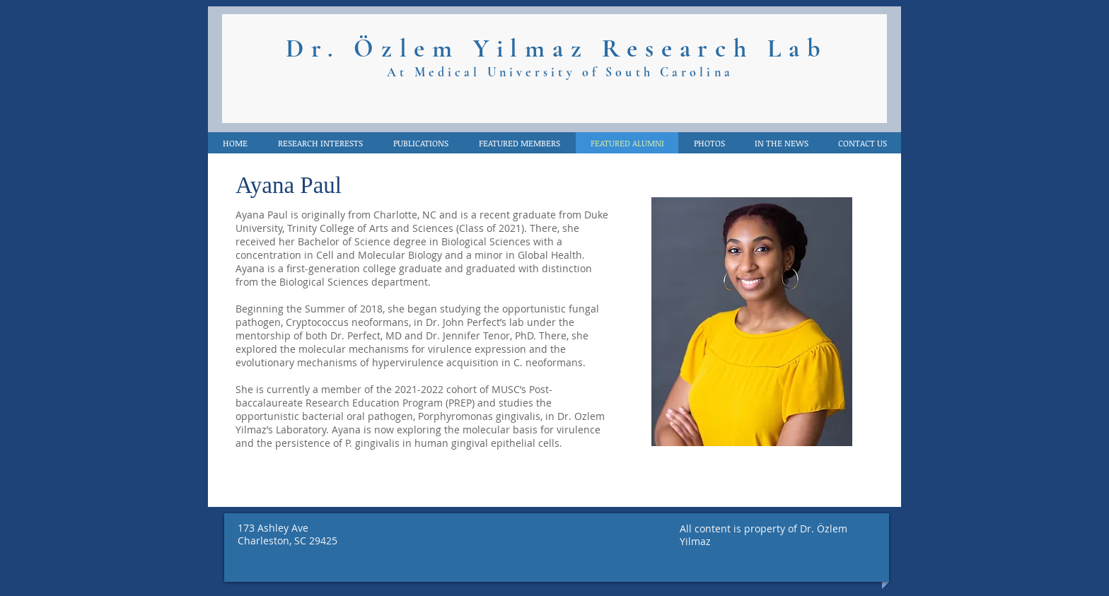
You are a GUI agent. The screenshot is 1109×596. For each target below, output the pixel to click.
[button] (781, 142)
